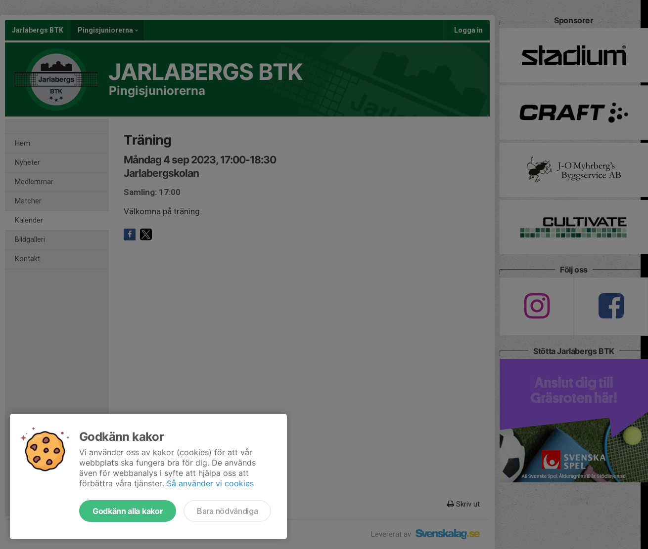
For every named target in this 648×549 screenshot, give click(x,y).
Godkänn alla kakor (128, 511)
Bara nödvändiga (227, 511)
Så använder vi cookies (210, 483)
